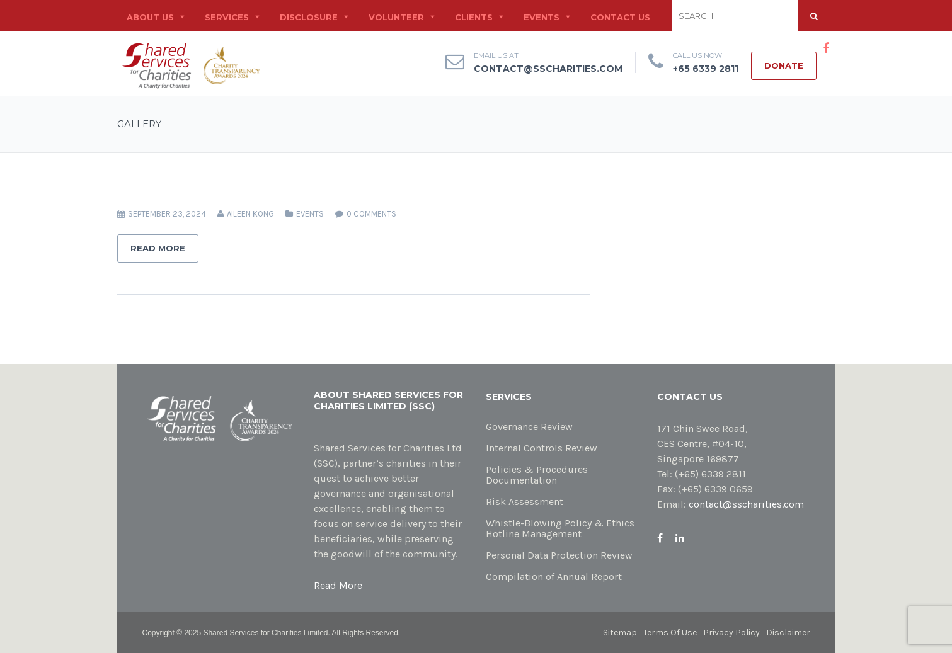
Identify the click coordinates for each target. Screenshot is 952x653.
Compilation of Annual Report (554, 576)
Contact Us (620, 17)
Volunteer (396, 17)
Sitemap (620, 632)
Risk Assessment (524, 501)
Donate (783, 65)
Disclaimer (788, 632)
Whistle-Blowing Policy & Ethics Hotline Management (560, 528)
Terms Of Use (670, 632)
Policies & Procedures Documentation (537, 474)
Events (541, 17)
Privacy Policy (731, 632)
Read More (157, 248)
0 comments (371, 214)
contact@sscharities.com (548, 68)
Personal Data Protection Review (559, 555)
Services (227, 17)
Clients (474, 17)
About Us (150, 17)
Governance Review (529, 426)
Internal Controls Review (541, 448)
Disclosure (309, 17)
